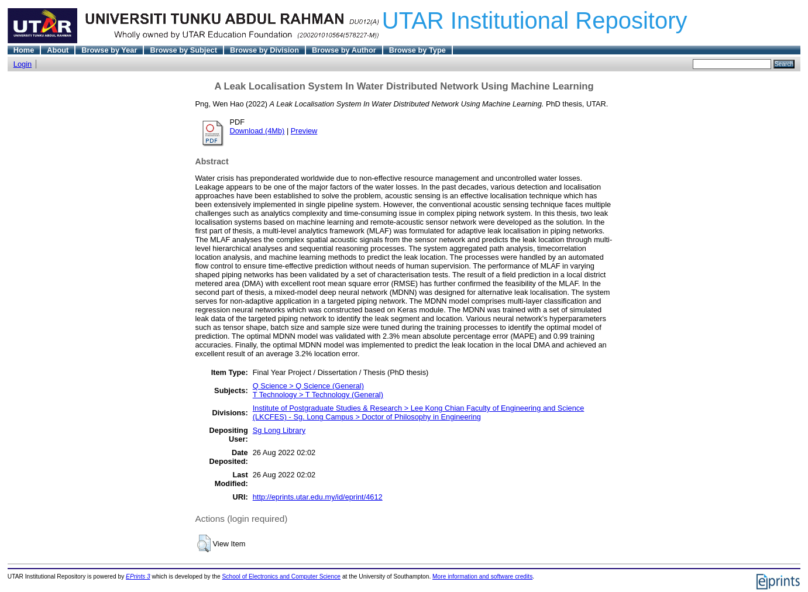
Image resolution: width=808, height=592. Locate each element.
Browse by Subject (183, 50)
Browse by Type (417, 50)
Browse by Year (109, 50)
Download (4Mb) (257, 130)
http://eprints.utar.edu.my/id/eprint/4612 (318, 497)
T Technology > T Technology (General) (318, 394)
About (57, 50)
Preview (304, 130)
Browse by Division (264, 50)
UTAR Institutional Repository (534, 20)
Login (22, 64)
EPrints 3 (138, 576)
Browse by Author (344, 50)
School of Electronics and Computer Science (281, 576)
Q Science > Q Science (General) (308, 385)
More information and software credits (482, 576)
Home (24, 50)
